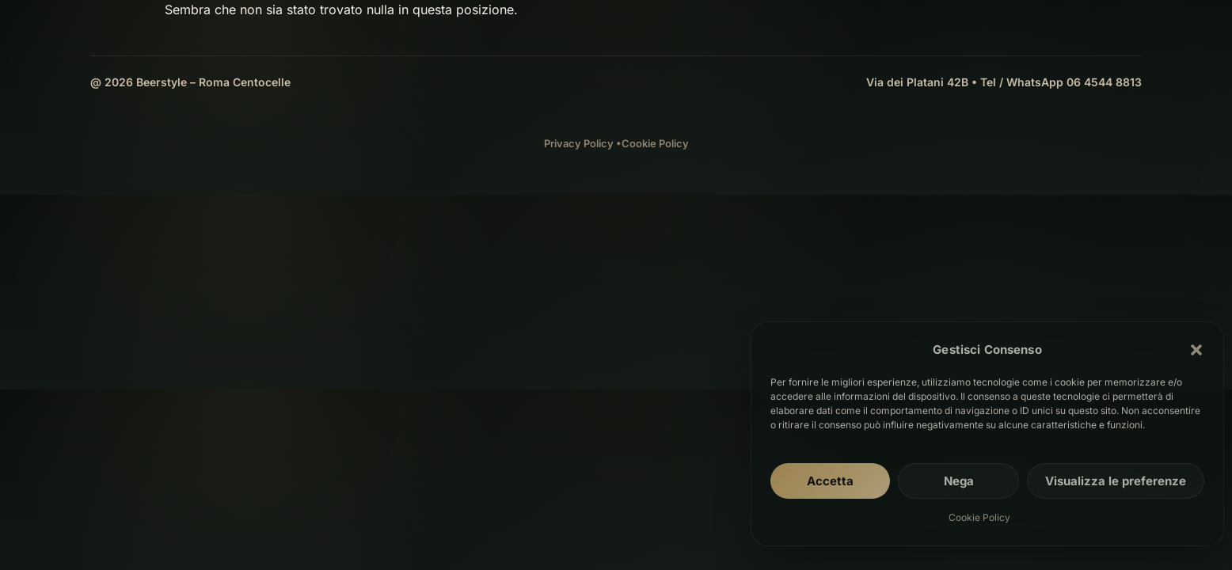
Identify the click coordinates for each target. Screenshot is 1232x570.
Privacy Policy (579, 143)
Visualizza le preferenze (1115, 480)
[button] (1196, 350)
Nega (959, 480)
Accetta (830, 480)
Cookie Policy (979, 517)
